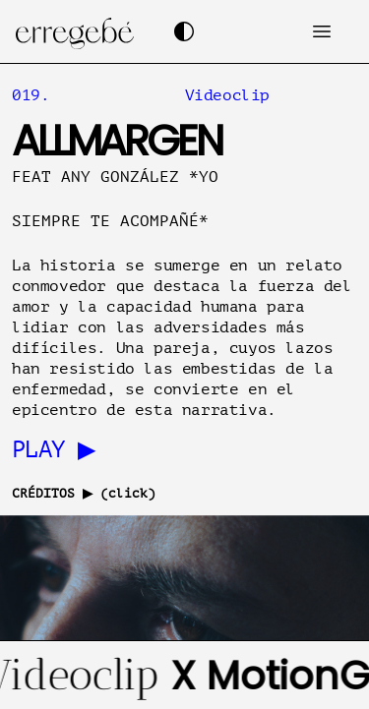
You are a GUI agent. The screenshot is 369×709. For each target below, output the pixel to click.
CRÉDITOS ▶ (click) (83, 493)
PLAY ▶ (53, 450)
